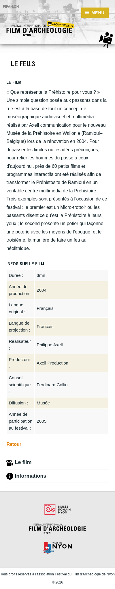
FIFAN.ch (11, 7)
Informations (26, 476)
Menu (97, 12)
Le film (18, 462)
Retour (13, 444)
